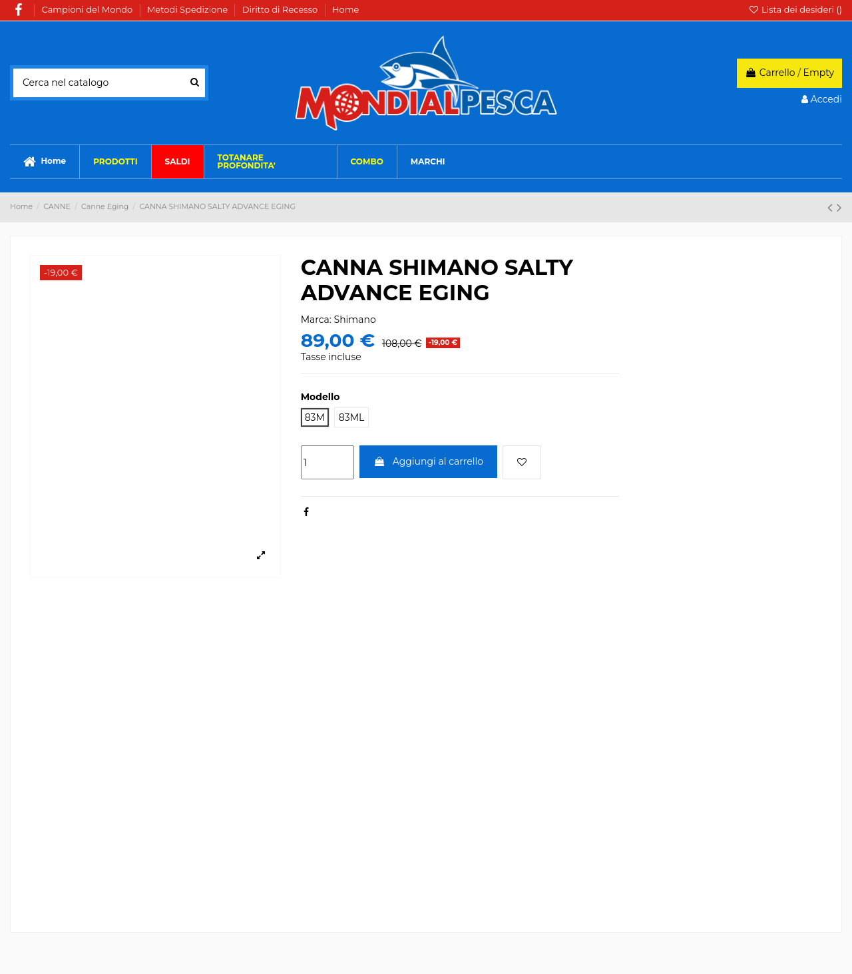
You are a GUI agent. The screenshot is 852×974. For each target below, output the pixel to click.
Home (345, 9)
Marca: (316, 320)
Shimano (355, 320)
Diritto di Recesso (281, 9)
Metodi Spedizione (188, 9)
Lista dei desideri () (795, 9)
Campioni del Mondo (88, 9)
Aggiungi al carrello (428, 461)
